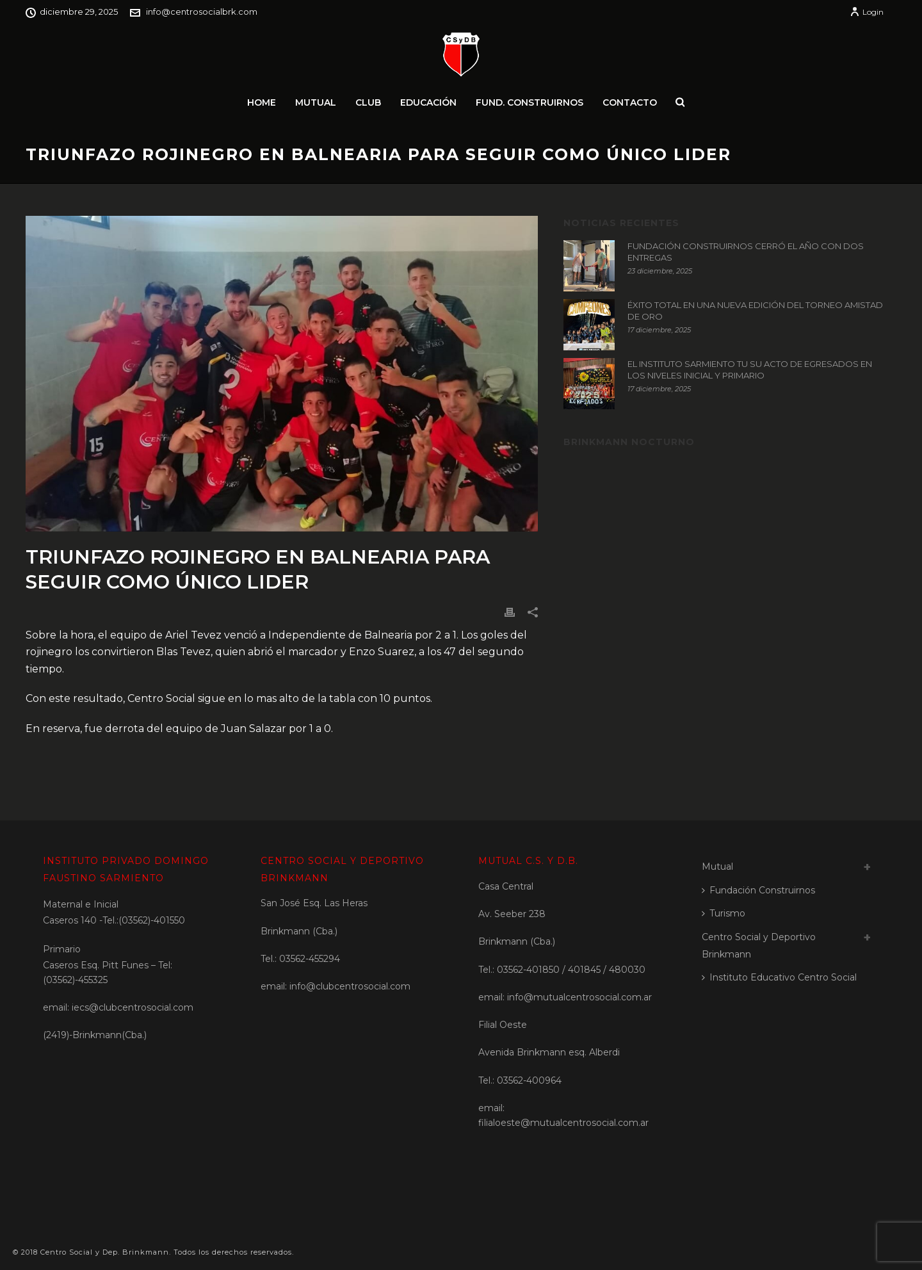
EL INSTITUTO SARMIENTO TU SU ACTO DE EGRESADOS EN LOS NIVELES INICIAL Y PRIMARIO (749, 369)
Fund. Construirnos (529, 102)
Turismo (723, 913)
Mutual (315, 102)
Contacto (630, 102)
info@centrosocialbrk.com (201, 11)
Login (867, 12)
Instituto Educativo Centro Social (779, 977)
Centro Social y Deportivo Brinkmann (759, 945)
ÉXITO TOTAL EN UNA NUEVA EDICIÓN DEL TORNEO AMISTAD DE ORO (755, 311)
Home (261, 102)
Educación (428, 102)
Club (368, 102)
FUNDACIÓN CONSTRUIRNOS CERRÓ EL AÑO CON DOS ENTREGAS (745, 252)
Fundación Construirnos (758, 890)
